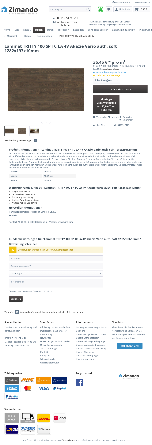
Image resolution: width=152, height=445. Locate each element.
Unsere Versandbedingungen (90, 345)
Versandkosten (68, 440)
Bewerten (125, 117)
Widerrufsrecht (47, 359)
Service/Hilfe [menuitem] (120, 2)
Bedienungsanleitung (21, 197)
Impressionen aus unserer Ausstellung (53, 332)
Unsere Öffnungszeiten (87, 337)
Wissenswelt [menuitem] (141, 2)
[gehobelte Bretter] (98, 30)
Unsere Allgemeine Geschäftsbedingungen (87, 354)
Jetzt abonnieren (130, 346)
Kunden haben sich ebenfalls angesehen (62, 312)
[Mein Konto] (122, 9)
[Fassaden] (78, 30)
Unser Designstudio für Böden (55, 341)
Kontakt (44, 352)
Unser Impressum (85, 359)
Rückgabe (45, 355)
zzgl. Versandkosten (111, 69)
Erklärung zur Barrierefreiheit (55, 327)
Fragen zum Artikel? (20, 191)
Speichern (16, 298)
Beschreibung (11, 140)
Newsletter (45, 337)
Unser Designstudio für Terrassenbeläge (51, 347)
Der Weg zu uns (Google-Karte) (91, 327)
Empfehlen (126, 119)
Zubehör (12, 312)
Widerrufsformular (49, 362)
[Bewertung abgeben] (56, 273)
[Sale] (16, 30)
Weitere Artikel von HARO (23, 202)
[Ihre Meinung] (56, 283)
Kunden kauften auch (30, 312)
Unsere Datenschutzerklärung (91, 348)
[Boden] (39, 30)
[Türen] (50, 30)
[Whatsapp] (100, 9)
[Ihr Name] (56, 258)
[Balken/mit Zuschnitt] (123, 30)
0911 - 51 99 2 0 (67, 18)
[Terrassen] (63, 30)
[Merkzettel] (109, 9)
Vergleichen (100, 117)
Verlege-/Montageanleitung (24, 200)
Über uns (80, 330)
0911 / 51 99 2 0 (15, 338)
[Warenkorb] (141, 9)
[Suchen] (88, 9)
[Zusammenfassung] (56, 266)
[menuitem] (70, 19)
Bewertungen (28, 140)
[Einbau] (27, 30)
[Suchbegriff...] (70, 9)
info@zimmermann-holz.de (68, 23)
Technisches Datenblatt (22, 194)
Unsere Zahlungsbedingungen (91, 341)
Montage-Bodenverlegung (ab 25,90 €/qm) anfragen (106, 105)
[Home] (6, 30)
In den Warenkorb (120, 89)
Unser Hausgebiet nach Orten (91, 334)
